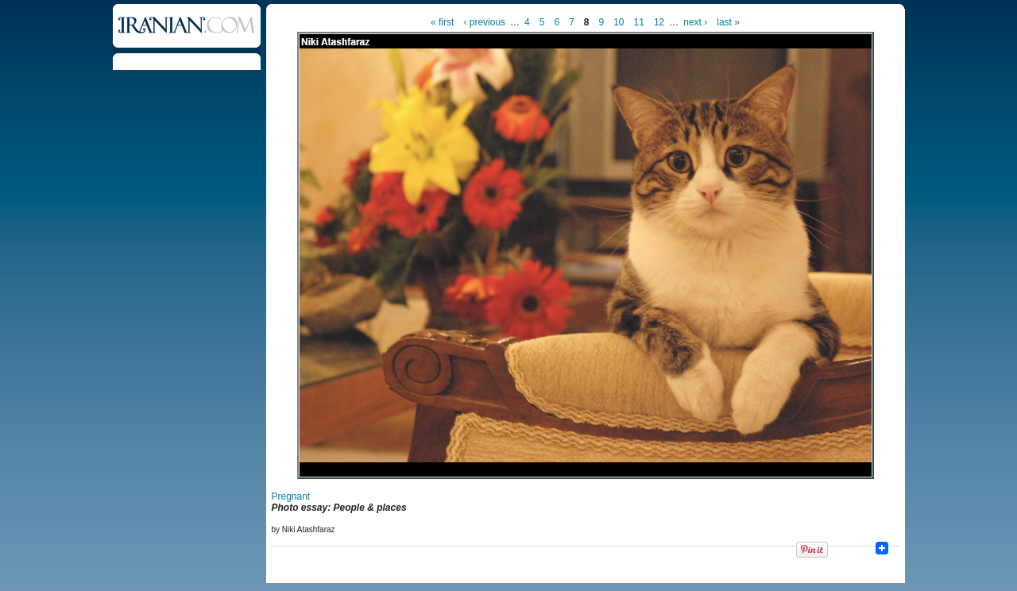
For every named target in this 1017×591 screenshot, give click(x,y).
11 (639, 22)
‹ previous (484, 22)
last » (728, 22)
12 (659, 22)
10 (618, 22)
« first (442, 22)
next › (695, 22)
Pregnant (291, 496)
